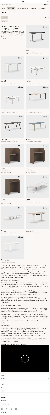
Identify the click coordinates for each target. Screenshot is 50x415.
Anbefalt (4, 21)
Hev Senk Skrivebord (22, 8)
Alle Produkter (45, 4)
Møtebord (33, 8)
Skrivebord (11, 8)
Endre (5, 412)
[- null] (12, 70)
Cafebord (42, 8)
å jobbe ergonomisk (31, 328)
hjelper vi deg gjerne (20, 344)
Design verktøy (3, 397)
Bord (7, 4)
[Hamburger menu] (48, 1)
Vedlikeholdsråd (4, 400)
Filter (4, 17)
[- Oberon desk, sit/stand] (37, 39)
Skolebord (5, 12)
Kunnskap (3, 394)
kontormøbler (19, 277)
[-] (12, 99)
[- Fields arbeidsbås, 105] (12, 189)
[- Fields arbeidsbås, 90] (37, 158)
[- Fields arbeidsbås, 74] (12, 158)
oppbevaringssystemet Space (11, 297)
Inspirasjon (3, 390)
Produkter (3, 4)
